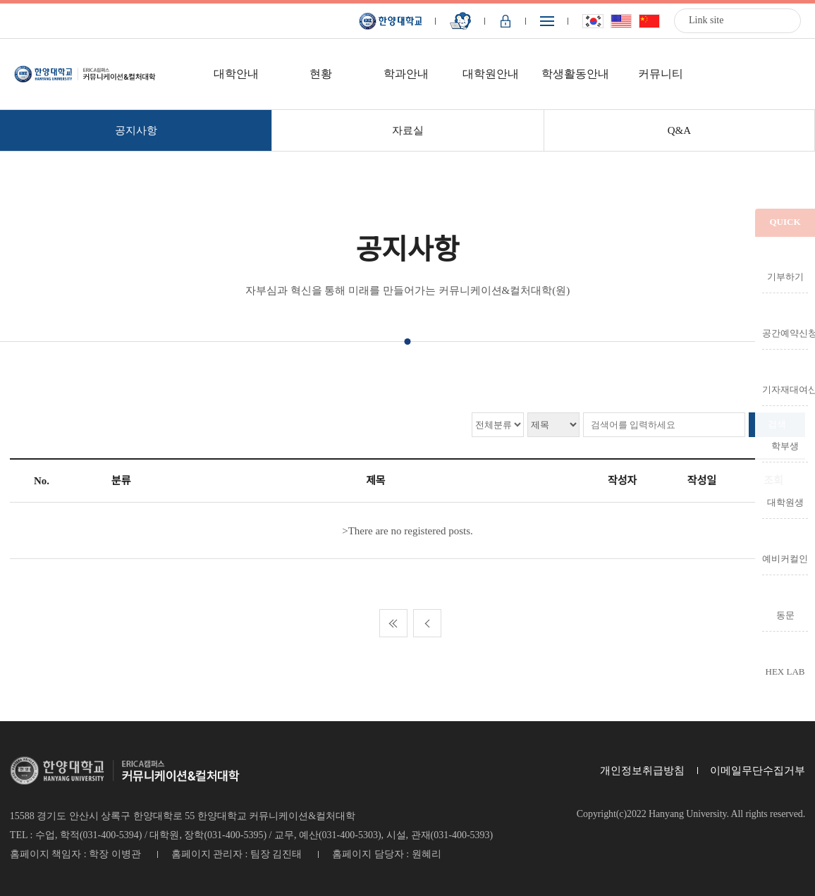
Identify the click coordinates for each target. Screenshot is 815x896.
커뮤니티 (660, 74)
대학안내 (236, 74)
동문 (785, 615)
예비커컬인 (785, 558)
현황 (321, 74)
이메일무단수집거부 (757, 770)
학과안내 (406, 74)
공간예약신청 (785, 333)
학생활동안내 (575, 74)
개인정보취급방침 (642, 770)
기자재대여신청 (785, 389)
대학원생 (785, 502)
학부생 (785, 445)
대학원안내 (490, 74)
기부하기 (785, 276)
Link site (706, 20)
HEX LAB (785, 671)
